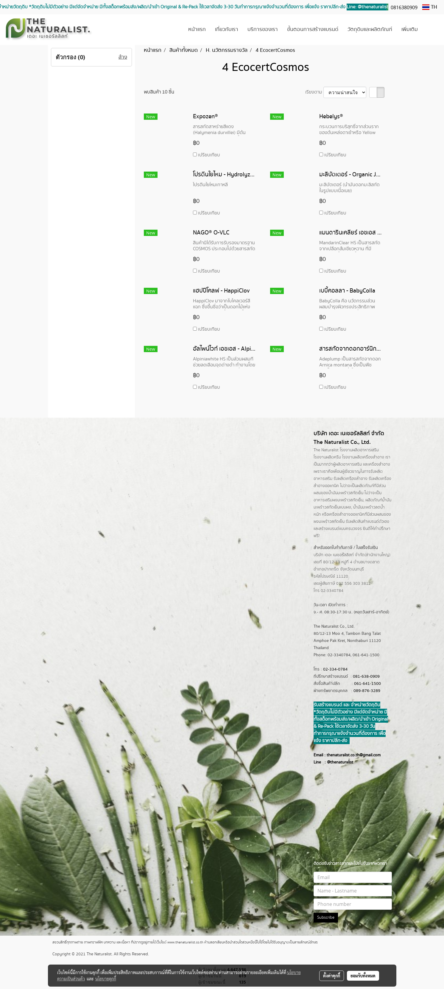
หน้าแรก (197, 29)
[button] (431, 29)
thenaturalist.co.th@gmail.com (354, 755)
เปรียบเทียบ (209, 155)
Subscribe (325, 917)
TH (429, 7)
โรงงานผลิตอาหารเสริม (359, 450)
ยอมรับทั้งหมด (363, 975)
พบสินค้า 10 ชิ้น (159, 92)
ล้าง (123, 57)
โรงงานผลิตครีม (327, 457)
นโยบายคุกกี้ (105, 978)
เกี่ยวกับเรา (226, 29)
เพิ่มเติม (409, 29)
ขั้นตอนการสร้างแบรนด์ (312, 29)
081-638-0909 (366, 676)
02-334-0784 (335, 669)
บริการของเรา (262, 29)
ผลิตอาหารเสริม (348, 464)
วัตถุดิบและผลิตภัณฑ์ (370, 29)
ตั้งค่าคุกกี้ (331, 975)
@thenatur (336, 762)
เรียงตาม (314, 92)
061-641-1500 (367, 684)
